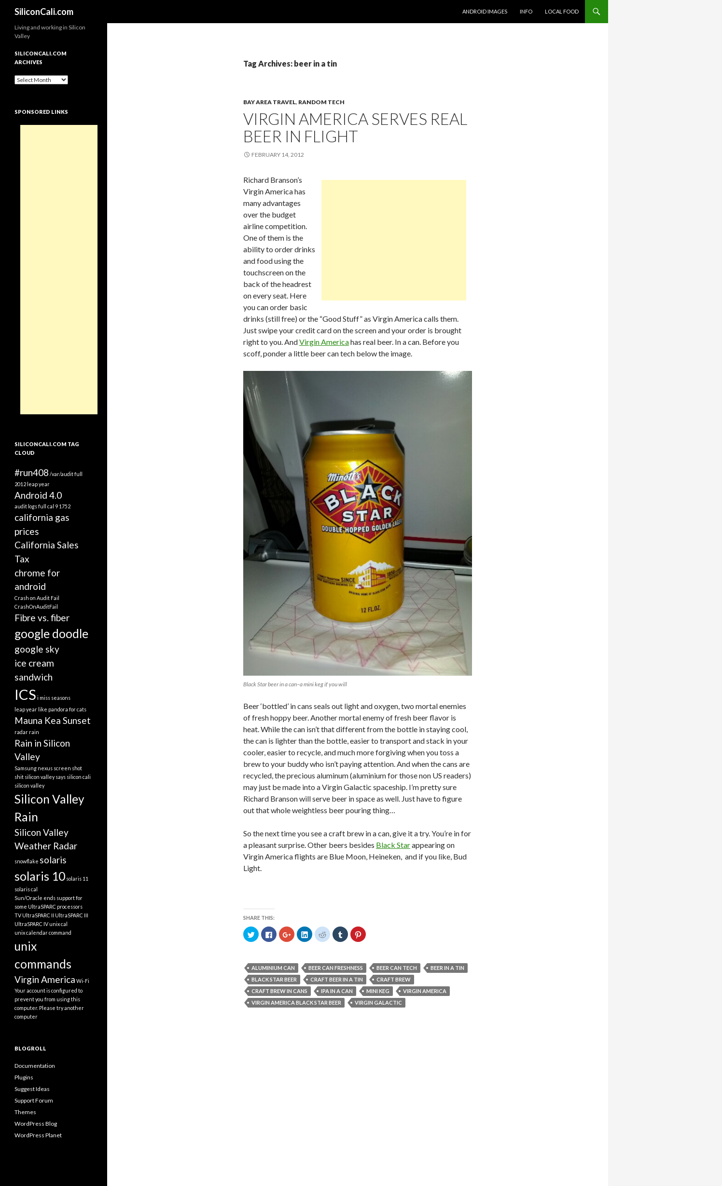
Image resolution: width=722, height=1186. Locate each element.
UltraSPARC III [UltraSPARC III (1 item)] (71, 915)
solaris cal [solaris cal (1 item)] (26, 889)
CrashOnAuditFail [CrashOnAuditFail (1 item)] (36, 606)
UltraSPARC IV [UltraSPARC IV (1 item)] (31, 924)
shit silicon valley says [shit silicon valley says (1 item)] (40, 777)
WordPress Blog (35, 1123)
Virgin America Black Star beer (296, 1002)
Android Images (484, 11)
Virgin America (324, 341)
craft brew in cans (279, 991)
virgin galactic (378, 1002)
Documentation (34, 1065)
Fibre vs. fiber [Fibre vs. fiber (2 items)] (41, 617)
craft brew (393, 979)
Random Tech (321, 102)
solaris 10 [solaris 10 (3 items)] (39, 876)
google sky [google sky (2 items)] (36, 648)
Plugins (23, 1077)
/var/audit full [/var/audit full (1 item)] (66, 474)
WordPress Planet (38, 1135)
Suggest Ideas (32, 1088)
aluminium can (273, 968)
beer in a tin (447, 968)
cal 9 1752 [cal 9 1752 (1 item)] (58, 506)
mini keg (377, 991)
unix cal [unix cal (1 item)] (58, 924)
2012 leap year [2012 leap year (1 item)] (32, 484)
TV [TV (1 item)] (17, 915)
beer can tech (396, 968)
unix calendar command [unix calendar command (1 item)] (42, 932)
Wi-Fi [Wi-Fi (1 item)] (82, 981)
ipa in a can (337, 991)
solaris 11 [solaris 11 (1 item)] (77, 878)
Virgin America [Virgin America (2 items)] (44, 979)
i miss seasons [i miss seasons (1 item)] (53, 698)
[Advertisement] (393, 240)
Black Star (393, 844)
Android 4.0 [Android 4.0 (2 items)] (38, 495)
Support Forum (33, 1100)
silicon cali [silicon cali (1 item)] (79, 777)
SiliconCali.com (43, 11)
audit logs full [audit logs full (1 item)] (30, 506)
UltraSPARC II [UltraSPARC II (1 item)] (38, 915)
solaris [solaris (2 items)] (53, 859)
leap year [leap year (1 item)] (25, 709)
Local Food (562, 11)
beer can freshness (335, 968)
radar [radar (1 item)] (21, 732)
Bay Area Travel (269, 102)
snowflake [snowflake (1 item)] (26, 861)
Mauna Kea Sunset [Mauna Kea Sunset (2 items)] (52, 720)
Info (526, 11)
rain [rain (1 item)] (34, 732)
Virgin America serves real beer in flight (355, 127)
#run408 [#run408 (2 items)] (31, 472)
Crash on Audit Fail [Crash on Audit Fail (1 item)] (36, 598)
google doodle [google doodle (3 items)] (51, 634)
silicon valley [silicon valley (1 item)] (29, 785)
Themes (25, 1112)
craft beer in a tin (336, 979)
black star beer (274, 979)
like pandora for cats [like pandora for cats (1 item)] (62, 709)
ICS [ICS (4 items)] (25, 694)
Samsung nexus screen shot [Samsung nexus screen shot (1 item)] (48, 768)
